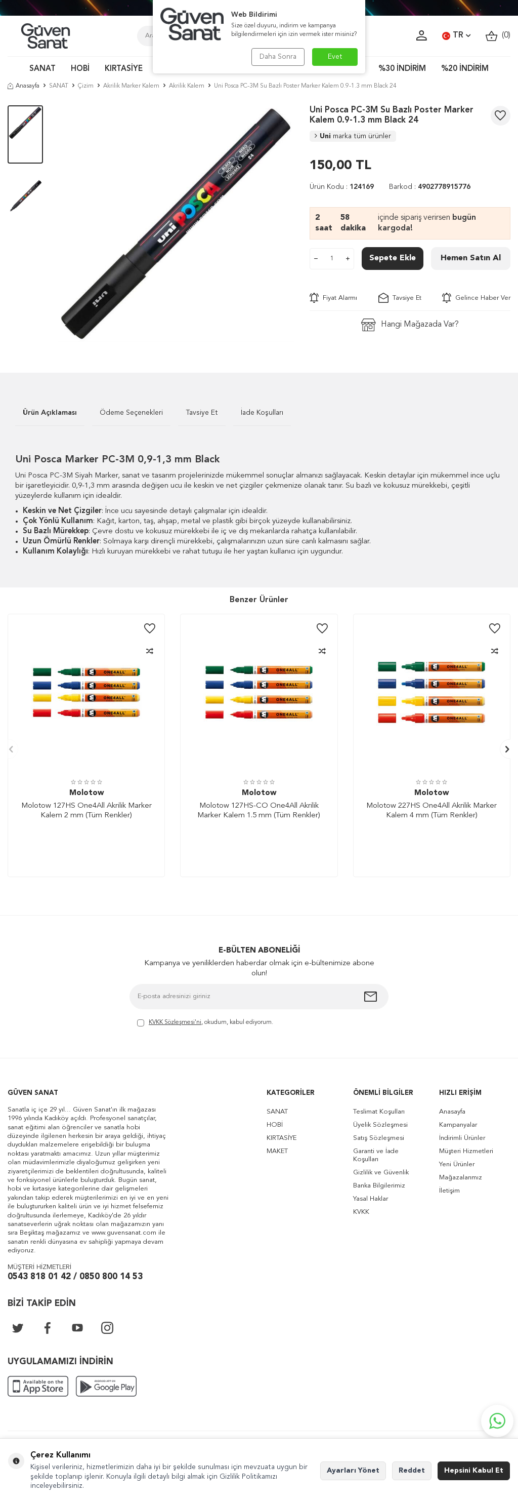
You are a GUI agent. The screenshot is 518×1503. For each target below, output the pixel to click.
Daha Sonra (278, 56)
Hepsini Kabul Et (473, 1470)
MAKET (277, 1151)
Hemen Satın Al (471, 258)
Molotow (86, 793)
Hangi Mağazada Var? (410, 325)
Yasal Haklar (370, 1199)
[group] (176, 223)
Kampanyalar (458, 1125)
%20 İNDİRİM (465, 69)
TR (456, 36)
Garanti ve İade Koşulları (376, 1155)
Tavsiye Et (399, 298)
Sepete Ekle (392, 258)
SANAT (42, 69)
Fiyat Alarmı (333, 298)
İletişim (449, 1191)
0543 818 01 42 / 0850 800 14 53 (75, 1277)
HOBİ (80, 69)
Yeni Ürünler (456, 1164)
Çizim (86, 86)
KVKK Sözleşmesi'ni (175, 1022)
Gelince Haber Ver (476, 298)
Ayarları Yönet (353, 1470)
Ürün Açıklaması (50, 412)
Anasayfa (23, 86)
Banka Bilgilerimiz (379, 1185)
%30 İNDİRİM (402, 69)
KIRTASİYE (124, 69)
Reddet (412, 1470)
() (498, 35)
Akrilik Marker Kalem (131, 86)
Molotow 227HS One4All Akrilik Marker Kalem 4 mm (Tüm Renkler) (431, 811)
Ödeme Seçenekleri (131, 412)
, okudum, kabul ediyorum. (205, 1023)
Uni (353, 136)
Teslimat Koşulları (379, 1112)
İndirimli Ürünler (462, 1138)
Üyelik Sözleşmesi (380, 1125)
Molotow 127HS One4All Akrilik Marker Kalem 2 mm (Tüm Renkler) (86, 811)
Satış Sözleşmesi (378, 1138)
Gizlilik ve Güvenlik (381, 1172)
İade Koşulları (262, 412)
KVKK (361, 1212)
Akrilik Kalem (186, 86)
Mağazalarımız (460, 1177)
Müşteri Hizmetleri (466, 1151)
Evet (335, 56)
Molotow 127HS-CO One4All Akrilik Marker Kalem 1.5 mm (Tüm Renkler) (258, 811)
